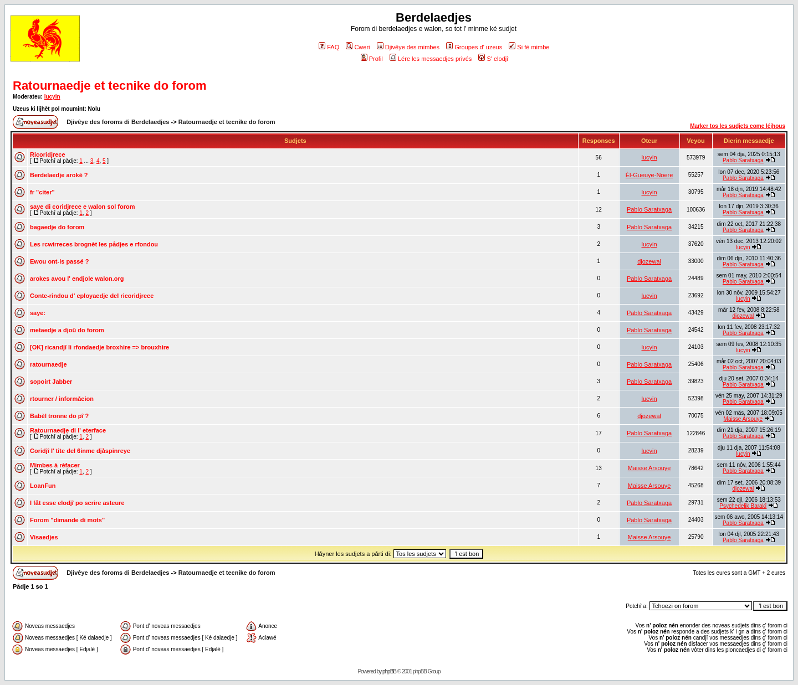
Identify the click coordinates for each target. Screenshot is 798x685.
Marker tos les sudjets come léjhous (737, 126)
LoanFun (42, 485)
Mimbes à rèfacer (55, 465)
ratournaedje (48, 364)
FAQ (329, 47)
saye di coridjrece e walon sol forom (82, 206)
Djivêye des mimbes (408, 47)
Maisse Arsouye (743, 419)
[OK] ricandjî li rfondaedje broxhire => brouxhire (99, 347)
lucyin (52, 97)
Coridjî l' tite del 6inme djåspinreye (80, 450)
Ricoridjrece (47, 154)
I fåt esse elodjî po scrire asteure (77, 502)
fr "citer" (42, 192)
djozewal (649, 261)
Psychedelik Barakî (742, 506)
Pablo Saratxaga (743, 160)
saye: (37, 313)
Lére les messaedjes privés (431, 58)
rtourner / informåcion (62, 398)
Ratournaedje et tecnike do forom (110, 85)
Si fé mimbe (529, 47)
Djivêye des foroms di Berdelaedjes (117, 122)
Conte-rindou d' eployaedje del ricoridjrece (92, 295)
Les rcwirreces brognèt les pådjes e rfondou (94, 244)
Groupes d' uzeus (474, 47)
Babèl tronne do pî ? (59, 416)
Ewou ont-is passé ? (59, 261)
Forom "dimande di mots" (67, 520)
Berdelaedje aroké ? (59, 175)
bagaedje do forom (57, 227)
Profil (372, 58)
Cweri (358, 47)
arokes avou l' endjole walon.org (77, 278)
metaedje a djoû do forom (67, 330)
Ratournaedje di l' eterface (68, 430)
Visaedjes (44, 537)
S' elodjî (493, 58)
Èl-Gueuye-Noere (649, 175)
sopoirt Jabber (51, 381)
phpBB (389, 671)
